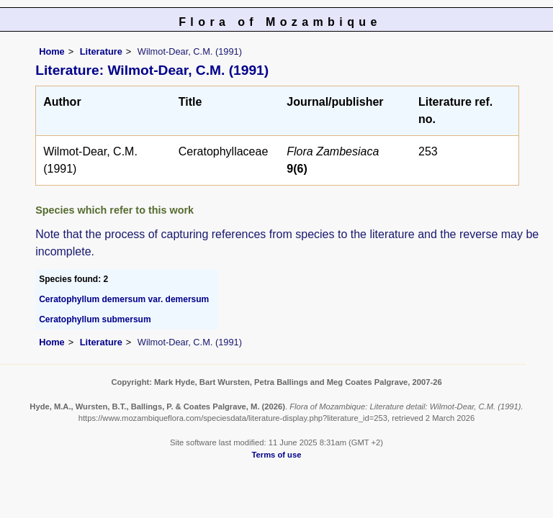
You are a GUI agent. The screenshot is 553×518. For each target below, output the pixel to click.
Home (52, 51)
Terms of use (277, 454)
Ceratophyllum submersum (94, 319)
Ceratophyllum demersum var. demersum (124, 299)
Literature (101, 51)
